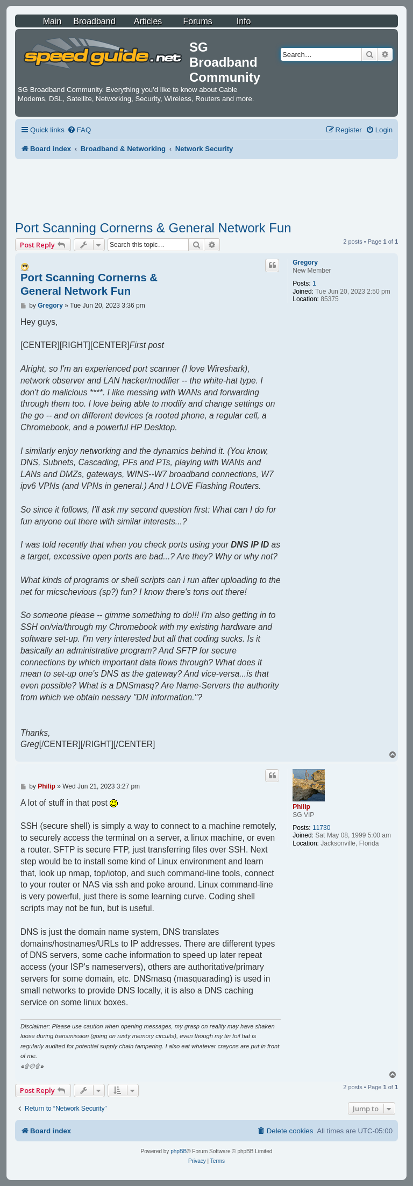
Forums (197, 21)
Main (52, 21)
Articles (148, 21)
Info (244, 21)
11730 (321, 828)
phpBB (178, 1151)
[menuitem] (79, 130)
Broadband (94, 21)
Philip (301, 807)
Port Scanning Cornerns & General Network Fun (153, 228)
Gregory (305, 262)
